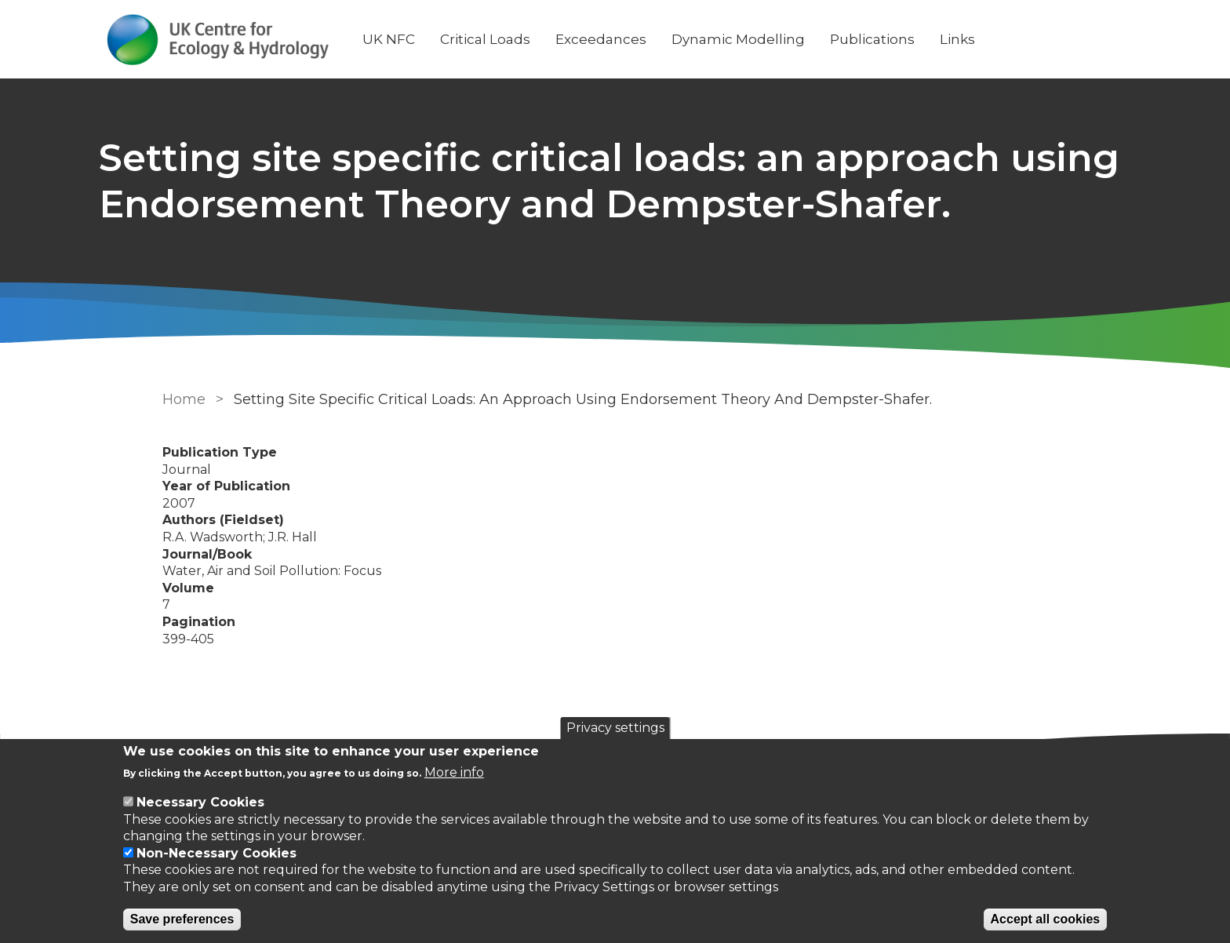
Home (177, 445)
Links (1014, 39)
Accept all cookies (1046, 919)
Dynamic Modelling (795, 39)
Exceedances (658, 39)
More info (454, 772)
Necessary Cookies (200, 802)
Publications (929, 39)
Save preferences (182, 919)
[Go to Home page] (275, 39)
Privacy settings (615, 727)
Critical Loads (542, 39)
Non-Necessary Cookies (216, 853)
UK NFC (446, 39)
